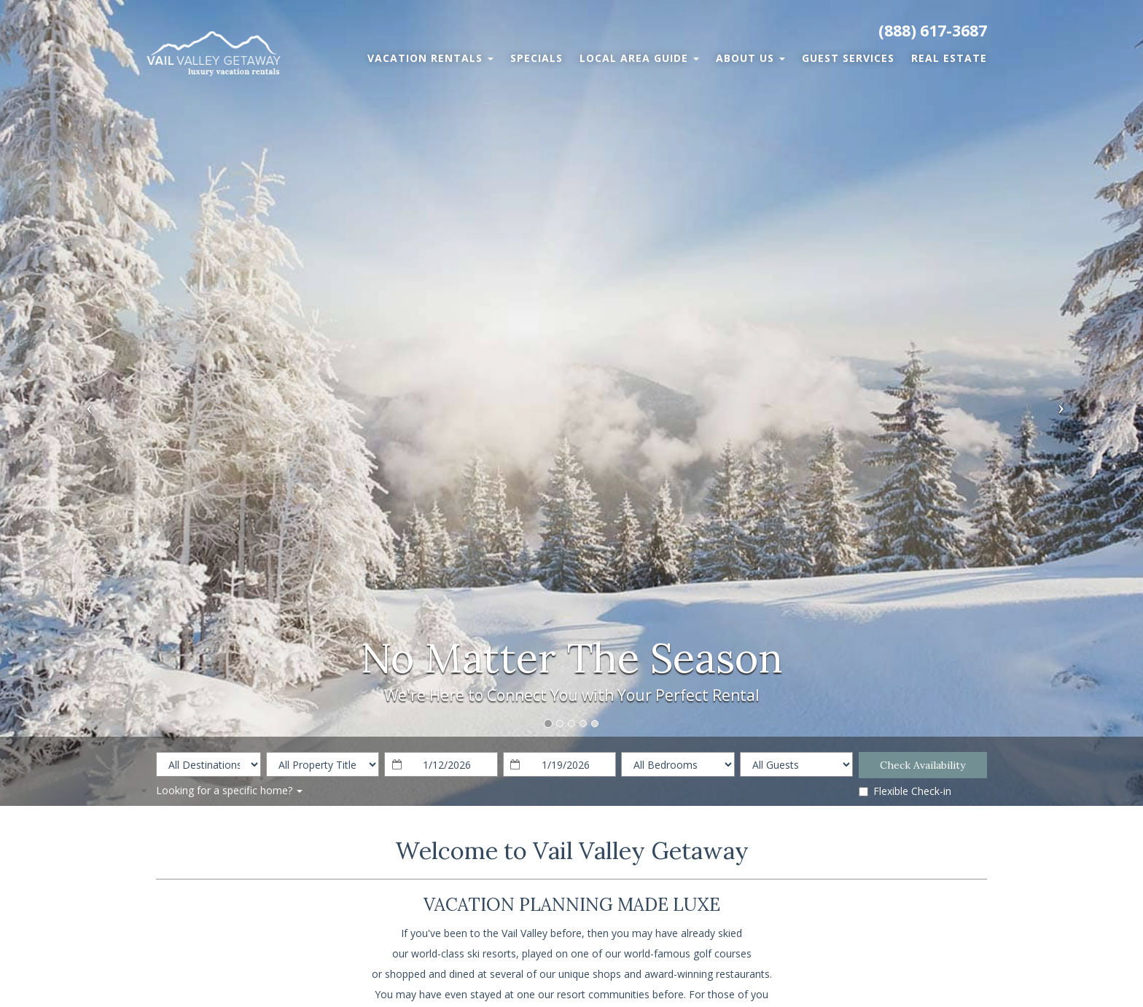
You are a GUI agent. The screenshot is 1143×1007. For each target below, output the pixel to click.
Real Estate (949, 58)
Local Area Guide (639, 58)
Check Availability (922, 765)
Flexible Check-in (905, 791)
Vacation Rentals (430, 58)
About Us (750, 58)
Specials (536, 58)
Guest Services (848, 58)
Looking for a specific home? (229, 790)
